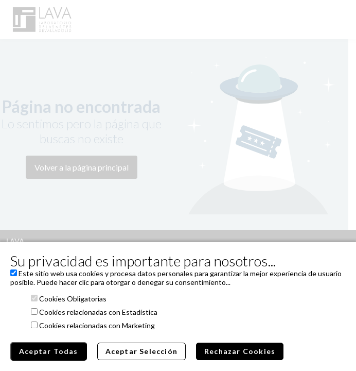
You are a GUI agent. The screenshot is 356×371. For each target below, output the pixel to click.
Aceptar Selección (141, 351)
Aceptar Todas (48, 351)
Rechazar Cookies (239, 351)
